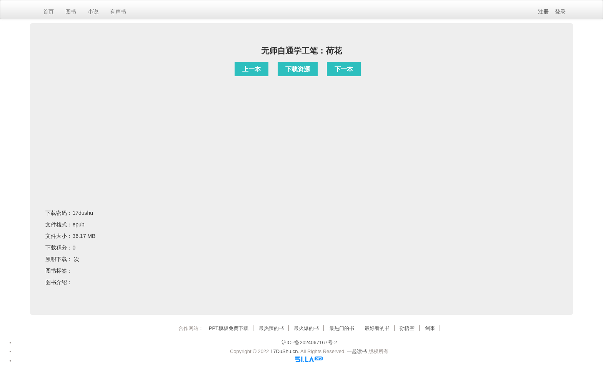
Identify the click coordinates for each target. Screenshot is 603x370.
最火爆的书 (306, 328)
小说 (93, 11)
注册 (543, 11)
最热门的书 (341, 328)
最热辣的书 (271, 328)
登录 (560, 11)
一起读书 (357, 351)
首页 (48, 11)
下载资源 (297, 69)
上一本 (251, 69)
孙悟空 (407, 328)
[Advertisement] (301, 133)
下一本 (344, 69)
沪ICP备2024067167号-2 (309, 342)
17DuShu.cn (284, 351)
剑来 (430, 328)
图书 (70, 11)
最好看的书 (377, 328)
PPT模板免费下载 (228, 328)
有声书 (118, 11)
